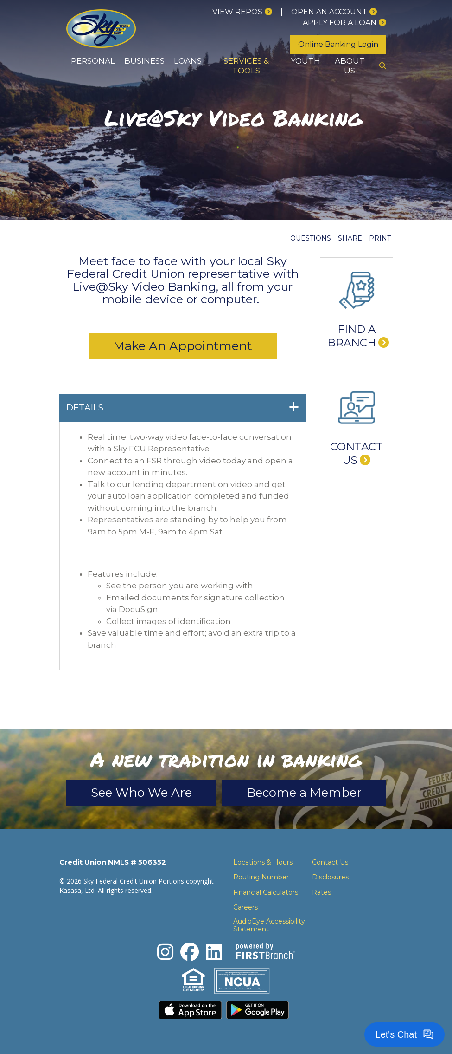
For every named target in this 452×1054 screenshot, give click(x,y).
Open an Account (329, 11)
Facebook (189, 952)
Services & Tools (246, 65)
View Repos (237, 11)
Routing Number (261, 877)
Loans (188, 60)
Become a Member (304, 792)
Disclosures (330, 877)
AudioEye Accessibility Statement (269, 925)
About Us (350, 65)
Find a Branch (351, 336)
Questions (310, 238)
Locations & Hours (263, 862)
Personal (93, 60)
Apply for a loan (339, 22)
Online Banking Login (338, 44)
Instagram (165, 952)
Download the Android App (257, 1010)
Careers (245, 907)
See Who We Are (141, 792)
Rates (321, 892)
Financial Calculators (265, 892)
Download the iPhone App (190, 1010)
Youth (305, 60)
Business (144, 60)
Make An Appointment (182, 345)
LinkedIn (214, 952)
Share (350, 238)
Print (380, 238)
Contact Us (356, 453)
